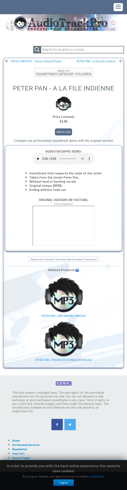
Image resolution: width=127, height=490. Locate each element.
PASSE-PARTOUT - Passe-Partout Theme (36, 61)
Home (16, 440)
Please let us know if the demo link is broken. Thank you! (64, 259)
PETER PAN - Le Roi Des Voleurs (96, 61)
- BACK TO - (63, 72)
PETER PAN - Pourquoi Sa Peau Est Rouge (64, 341)
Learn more (97, 476)
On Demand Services (25, 445)
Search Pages (21, 458)
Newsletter (19, 449)
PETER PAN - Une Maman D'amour (64, 297)
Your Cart (18, 453)
